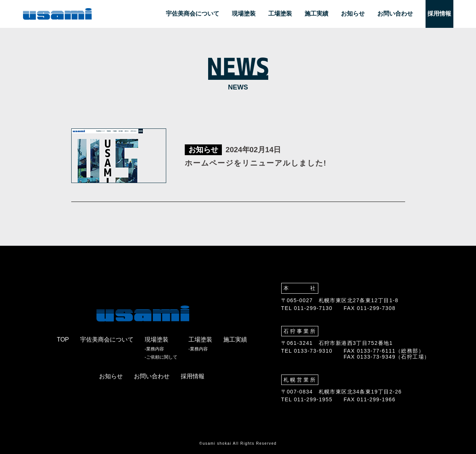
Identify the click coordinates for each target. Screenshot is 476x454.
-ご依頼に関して (161, 357)
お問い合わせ (395, 13)
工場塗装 (280, 13)
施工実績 (316, 13)
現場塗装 (244, 13)
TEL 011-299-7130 (307, 308)
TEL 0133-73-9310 (307, 351)
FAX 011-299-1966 (369, 399)
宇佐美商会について (192, 13)
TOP (63, 339)
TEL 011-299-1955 (307, 399)
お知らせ (353, 13)
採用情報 (439, 13)
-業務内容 (154, 349)
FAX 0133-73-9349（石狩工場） (387, 357)
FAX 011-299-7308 (369, 308)
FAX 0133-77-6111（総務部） (384, 351)
